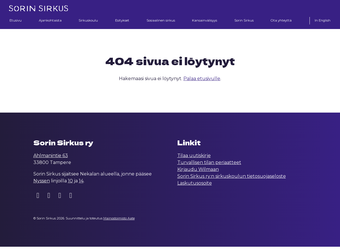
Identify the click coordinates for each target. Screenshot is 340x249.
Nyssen (41, 183)
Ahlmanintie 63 (50, 158)
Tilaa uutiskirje (194, 158)
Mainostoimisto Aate (119, 221)
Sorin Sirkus (244, 21)
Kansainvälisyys (205, 21)
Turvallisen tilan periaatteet (209, 164)
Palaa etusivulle (201, 81)
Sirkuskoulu (87, 21)
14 (81, 183)
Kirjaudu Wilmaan (198, 171)
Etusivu (16, 21)
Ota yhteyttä (281, 21)
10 (70, 183)
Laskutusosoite (194, 185)
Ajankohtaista (49, 21)
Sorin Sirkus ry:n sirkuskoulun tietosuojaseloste (231, 178)
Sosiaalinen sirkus (160, 21)
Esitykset (121, 21)
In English (322, 21)
